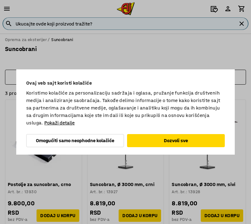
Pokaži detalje (59, 123)
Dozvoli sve (176, 140)
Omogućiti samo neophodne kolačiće (75, 140)
